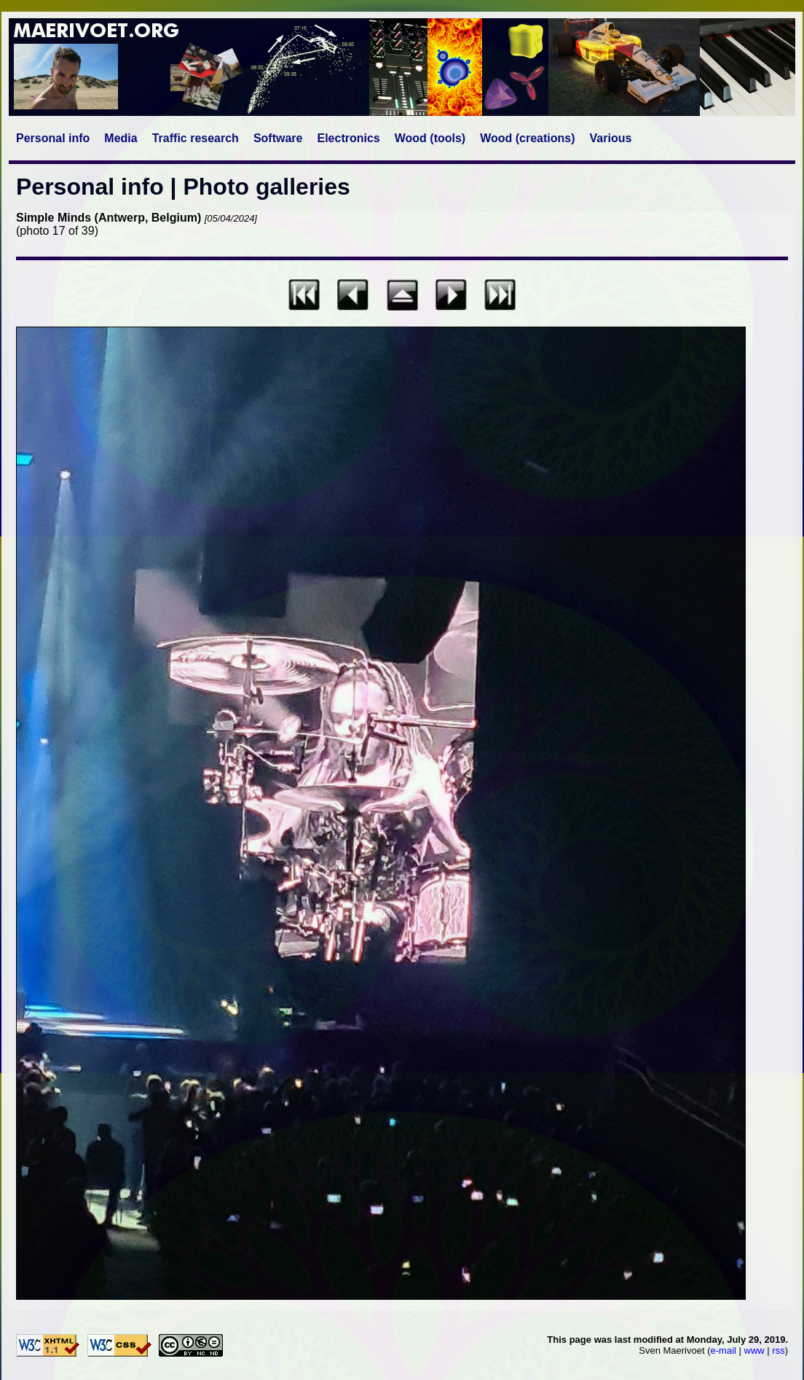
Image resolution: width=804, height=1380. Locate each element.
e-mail (723, 1350)
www (754, 1350)
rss (778, 1350)
